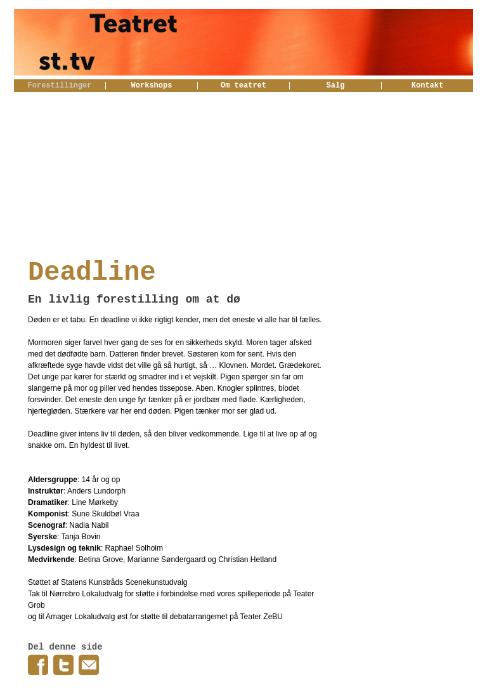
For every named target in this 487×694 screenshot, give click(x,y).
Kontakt (427, 85)
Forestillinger (60, 85)
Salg (336, 85)
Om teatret (243, 85)
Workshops (151, 85)
